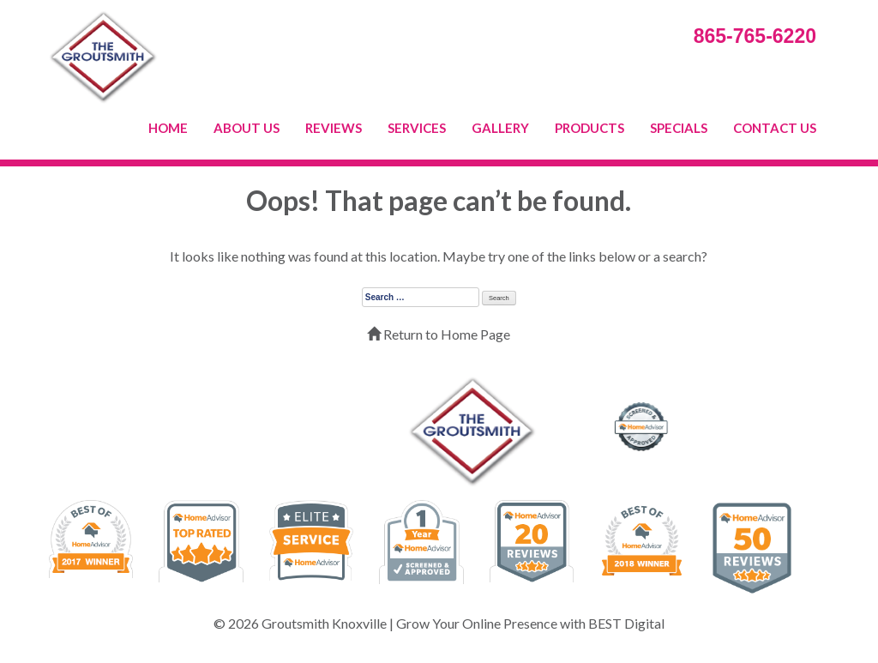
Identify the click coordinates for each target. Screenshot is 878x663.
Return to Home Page (438, 334)
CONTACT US (774, 128)
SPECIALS (678, 128)
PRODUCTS (589, 128)
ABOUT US (246, 128)
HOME (168, 128)
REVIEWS (333, 128)
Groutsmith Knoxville (324, 623)
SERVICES (417, 128)
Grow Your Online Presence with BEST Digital (530, 623)
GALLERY (500, 128)
